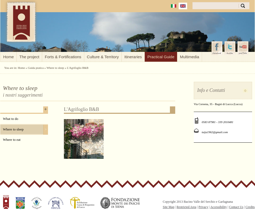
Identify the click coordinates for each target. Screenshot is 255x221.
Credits (250, 207)
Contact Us (236, 207)
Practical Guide (160, 57)
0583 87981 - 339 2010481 (217, 122)
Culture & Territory (103, 57)
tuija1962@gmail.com (215, 132)
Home (8, 57)
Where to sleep (55, 67)
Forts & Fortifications (63, 57)
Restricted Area (186, 207)
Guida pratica (36, 67)
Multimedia (189, 57)
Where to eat (11, 140)
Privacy (203, 207)
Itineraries (133, 57)
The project (29, 57)
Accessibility (218, 207)
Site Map (168, 207)
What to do (10, 119)
